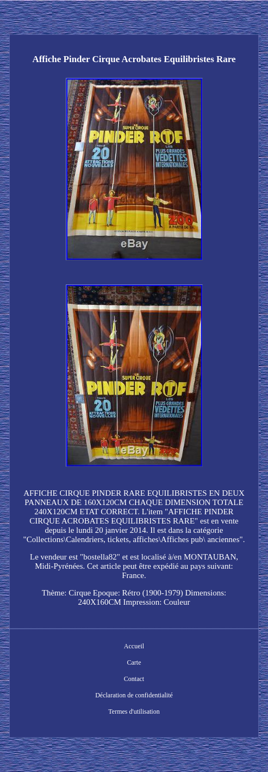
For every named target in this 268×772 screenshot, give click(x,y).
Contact (134, 679)
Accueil (134, 646)
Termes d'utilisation (133, 711)
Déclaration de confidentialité (134, 695)
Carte (134, 662)
